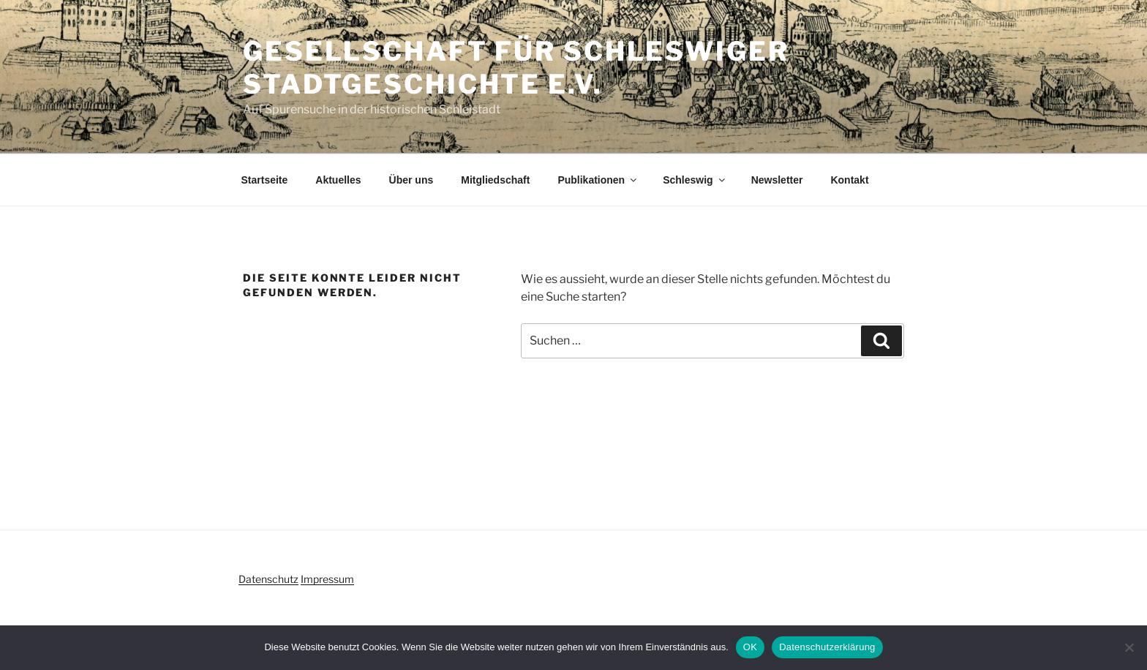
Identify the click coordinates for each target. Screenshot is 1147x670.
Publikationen (598, 180)
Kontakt (849, 180)
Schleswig (694, 180)
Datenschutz (268, 579)
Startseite (264, 180)
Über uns (411, 180)
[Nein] (1128, 647)
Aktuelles (338, 180)
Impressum (327, 579)
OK (750, 646)
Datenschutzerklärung (827, 646)
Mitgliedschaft (495, 180)
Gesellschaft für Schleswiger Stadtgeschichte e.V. (516, 67)
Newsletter (777, 180)
